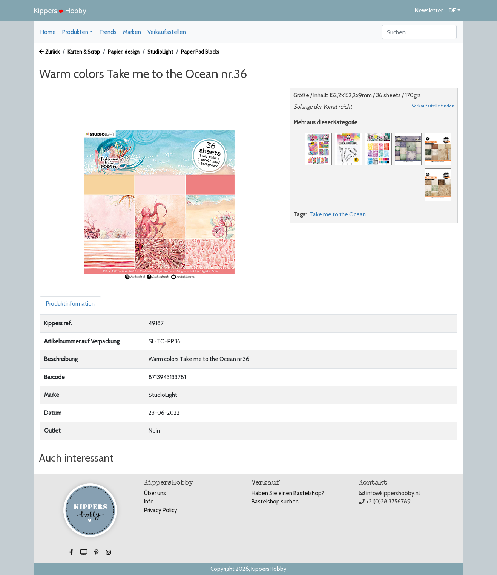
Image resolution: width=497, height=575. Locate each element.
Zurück (49, 52)
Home (48, 32)
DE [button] (452, 10)
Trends (108, 32)
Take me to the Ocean (338, 214)
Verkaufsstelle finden (433, 106)
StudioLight (160, 52)
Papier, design (124, 52)
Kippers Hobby (60, 10)
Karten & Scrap (83, 52)
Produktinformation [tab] (70, 303)
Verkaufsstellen (166, 32)
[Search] (419, 32)
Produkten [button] (75, 32)
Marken (132, 32)
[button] (71, 552)
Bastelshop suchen (275, 501)
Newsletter (429, 10)
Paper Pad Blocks (200, 52)
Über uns (155, 493)
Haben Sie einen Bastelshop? (288, 493)
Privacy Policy (160, 510)
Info (149, 501)
